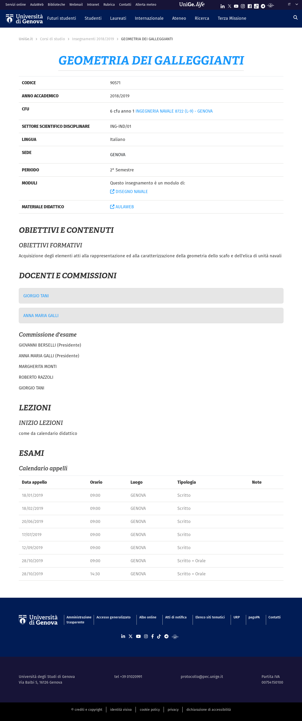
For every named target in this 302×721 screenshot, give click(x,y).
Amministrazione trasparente (77, 620)
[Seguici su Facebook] (249, 5)
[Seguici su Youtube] (236, 5)
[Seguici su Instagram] (242, 5)
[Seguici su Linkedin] (222, 5)
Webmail (76, 4)
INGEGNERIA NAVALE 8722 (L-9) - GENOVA (174, 111)
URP (237, 617)
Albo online (147, 617)
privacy (173, 709)
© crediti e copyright (86, 709)
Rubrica (109, 4)
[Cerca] (295, 17)
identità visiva (121, 709)
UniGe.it (26, 39)
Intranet (93, 4)
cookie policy (150, 709)
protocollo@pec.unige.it (202, 676)
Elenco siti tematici (210, 617)
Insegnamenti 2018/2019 (93, 39)
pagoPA (254, 617)
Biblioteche (56, 4)
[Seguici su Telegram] (263, 5)
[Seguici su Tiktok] (256, 5)
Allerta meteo (146, 4)
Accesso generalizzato (114, 617)
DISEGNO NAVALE (129, 191)
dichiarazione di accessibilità (208, 709)
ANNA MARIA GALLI (40, 315)
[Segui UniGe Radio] (270, 5)
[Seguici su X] (229, 5)
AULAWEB (122, 207)
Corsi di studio (52, 39)
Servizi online (15, 4)
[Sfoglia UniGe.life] (193, 5)
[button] (61, 18)
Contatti (125, 4)
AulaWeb (37, 4)
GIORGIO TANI (36, 296)
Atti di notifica (176, 617)
